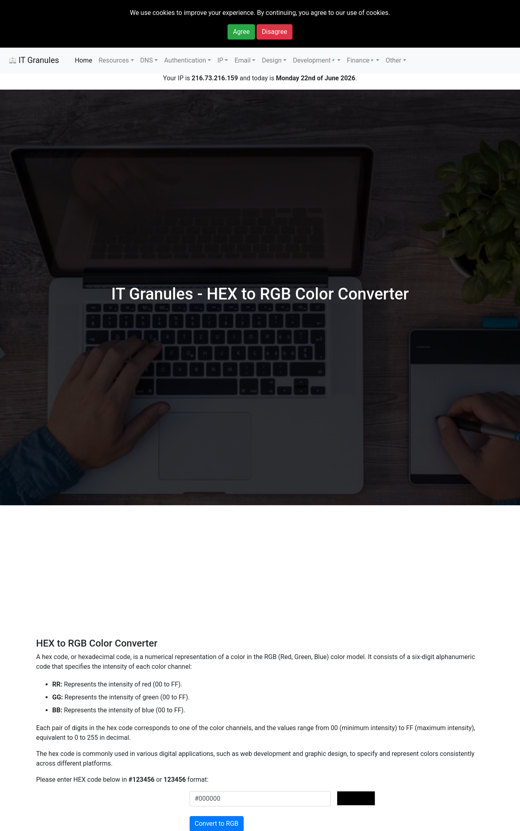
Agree (241, 32)
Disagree (274, 32)
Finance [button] (360, 60)
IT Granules (32, 61)
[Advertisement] (263, 577)
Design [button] (272, 60)
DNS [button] (146, 60)
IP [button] (220, 60)
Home (83, 60)
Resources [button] (113, 60)
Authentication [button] (185, 60)
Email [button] (242, 60)
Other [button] (393, 60)
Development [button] (314, 60)
